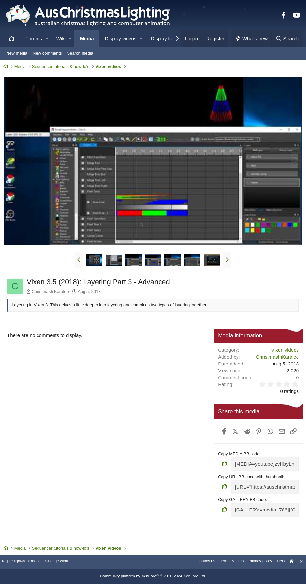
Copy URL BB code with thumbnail (249, 486)
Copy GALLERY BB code (241, 508)
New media (16, 53)
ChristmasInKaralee (51, 291)
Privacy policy (253, 562)
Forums (33, 38)
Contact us (194, 562)
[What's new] (251, 38)
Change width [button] (67, 562)
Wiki (61, 38)
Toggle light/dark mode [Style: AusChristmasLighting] (27, 562)
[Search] (287, 38)
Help (275, 562)
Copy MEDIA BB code (238, 464)
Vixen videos (283, 350)
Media (87, 38)
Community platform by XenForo (153, 576)
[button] (47, 38)
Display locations (169, 38)
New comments (47, 53)
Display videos (121, 38)
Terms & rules (222, 562)
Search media (80, 53)
